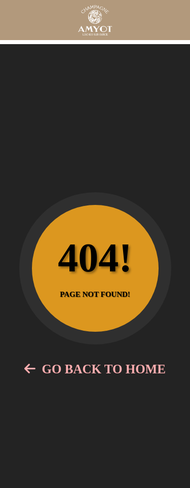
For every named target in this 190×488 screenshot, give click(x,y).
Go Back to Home (95, 369)
